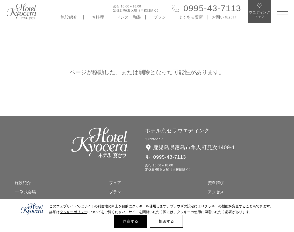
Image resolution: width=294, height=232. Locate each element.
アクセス (216, 192)
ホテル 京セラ (21, 11)
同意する (130, 221)
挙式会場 (28, 192)
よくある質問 (190, 17)
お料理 (98, 17)
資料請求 (216, 182)
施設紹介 (69, 17)
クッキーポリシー (73, 212)
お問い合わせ (224, 17)
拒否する (166, 221)
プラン (160, 17)
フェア (115, 182)
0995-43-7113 (212, 8)
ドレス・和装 (128, 17)
